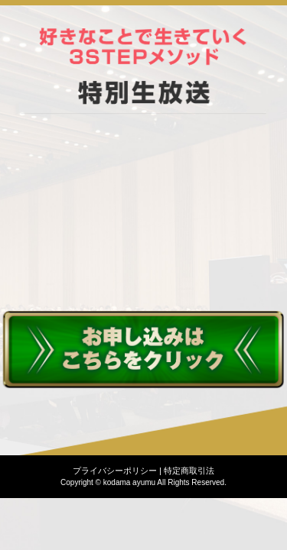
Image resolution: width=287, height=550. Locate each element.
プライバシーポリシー (115, 470)
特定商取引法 (189, 470)
